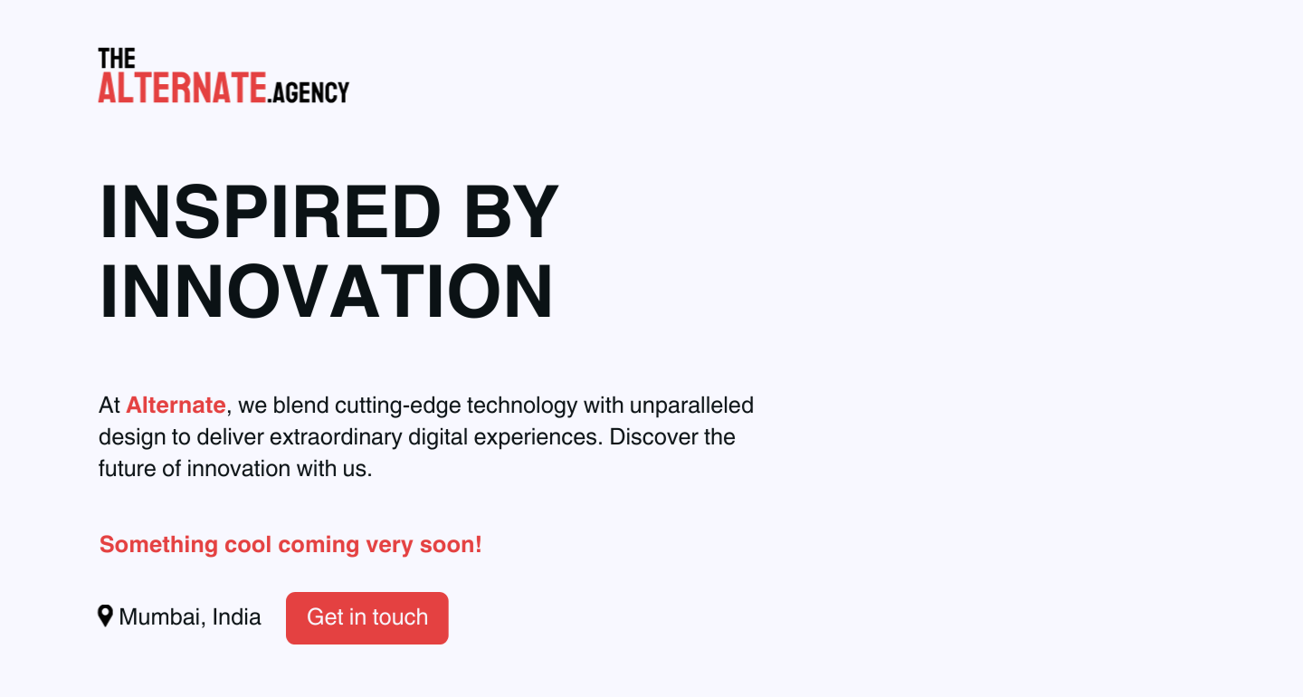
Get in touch (365, 617)
